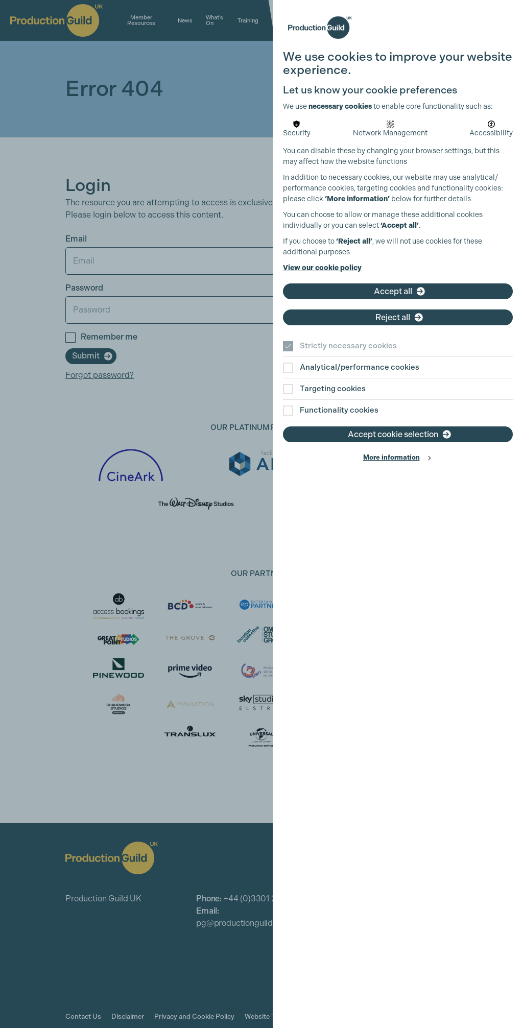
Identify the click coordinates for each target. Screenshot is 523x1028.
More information (391, 457)
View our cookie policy (322, 268)
